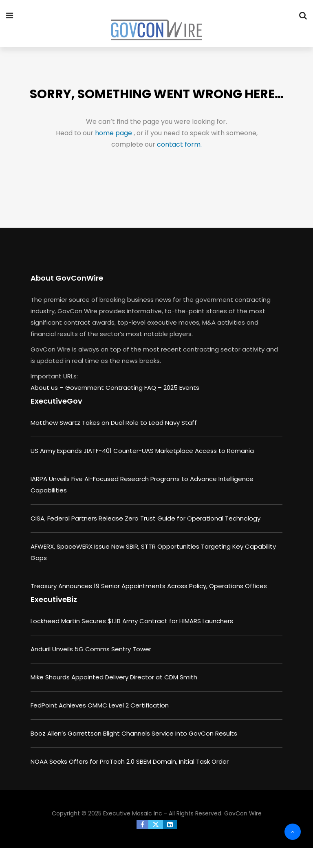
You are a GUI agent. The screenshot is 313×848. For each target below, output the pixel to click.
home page (114, 133)
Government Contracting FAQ (111, 387)
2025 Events (181, 387)
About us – (48, 387)
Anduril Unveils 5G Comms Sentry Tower (91, 649)
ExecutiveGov (56, 401)
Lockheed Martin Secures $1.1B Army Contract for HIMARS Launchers (132, 621)
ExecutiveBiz (54, 599)
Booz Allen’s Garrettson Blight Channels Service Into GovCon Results (134, 733)
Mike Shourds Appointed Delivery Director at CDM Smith (114, 677)
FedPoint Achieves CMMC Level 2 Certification (100, 705)
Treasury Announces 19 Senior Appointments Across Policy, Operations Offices (149, 586)
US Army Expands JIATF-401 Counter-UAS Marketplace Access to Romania (142, 450)
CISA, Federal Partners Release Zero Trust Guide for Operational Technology (145, 518)
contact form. (179, 144)
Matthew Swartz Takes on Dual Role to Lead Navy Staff (114, 422)
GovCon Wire (243, 813)
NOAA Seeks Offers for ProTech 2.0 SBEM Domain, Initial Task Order (130, 761)
